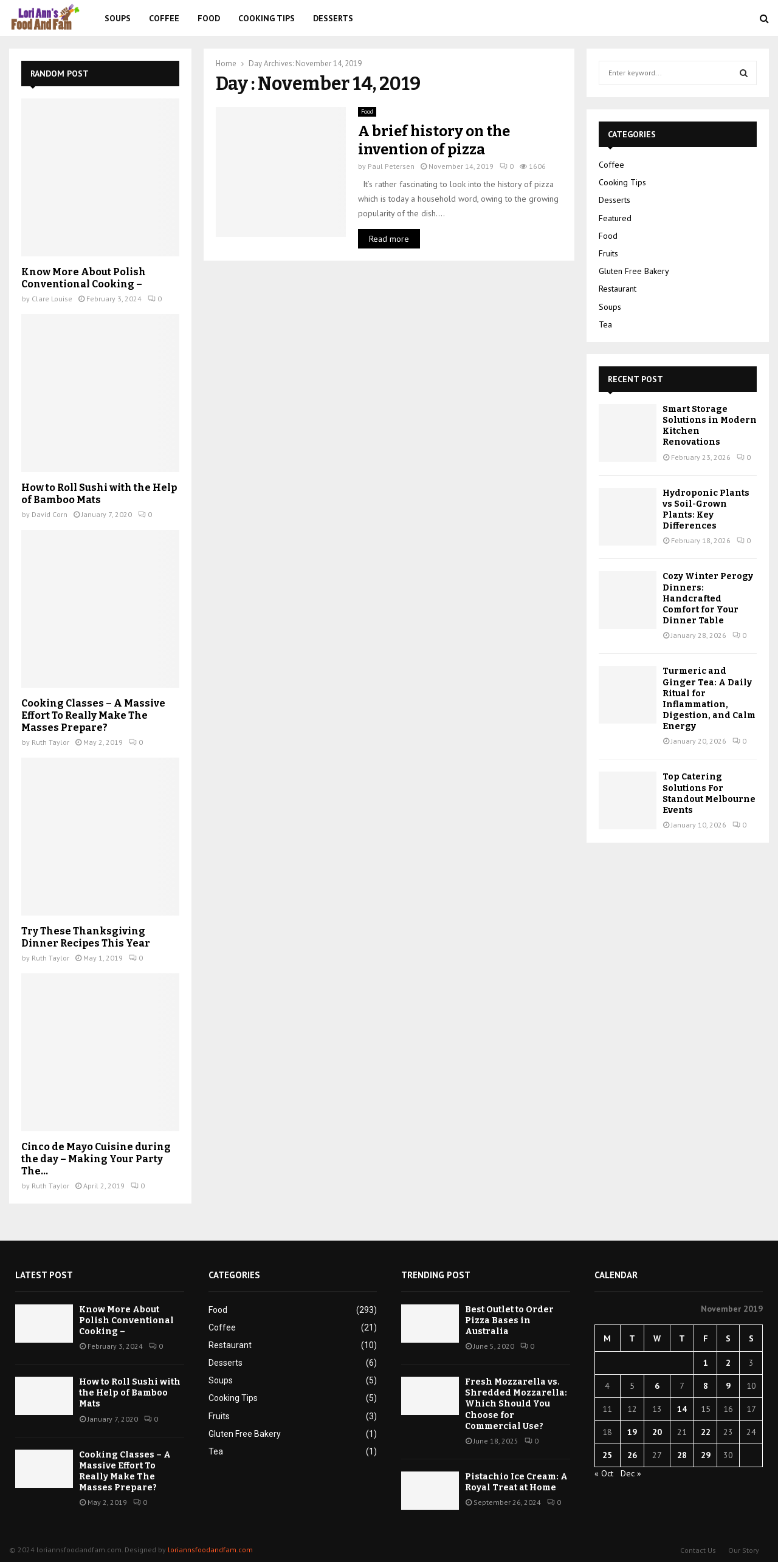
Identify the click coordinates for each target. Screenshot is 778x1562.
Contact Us (698, 1550)
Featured (615, 218)
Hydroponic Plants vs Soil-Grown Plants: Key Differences (706, 510)
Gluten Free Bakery (634, 270)
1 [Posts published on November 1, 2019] (705, 1362)
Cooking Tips (266, 18)
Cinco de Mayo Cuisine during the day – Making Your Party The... (96, 1159)
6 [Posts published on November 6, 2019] (657, 1385)
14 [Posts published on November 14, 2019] (682, 1408)
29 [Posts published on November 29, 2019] (706, 1455)
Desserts (333, 18)
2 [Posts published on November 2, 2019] (728, 1362)
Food (209, 18)
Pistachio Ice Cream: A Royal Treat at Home (516, 1482)
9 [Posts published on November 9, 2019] (728, 1385)
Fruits (608, 253)
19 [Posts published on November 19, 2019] (632, 1432)
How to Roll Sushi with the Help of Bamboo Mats (99, 493)
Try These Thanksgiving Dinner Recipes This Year (85, 937)
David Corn (49, 514)
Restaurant (617, 288)
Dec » (631, 1473)
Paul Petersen (391, 166)
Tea (605, 324)
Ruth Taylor (50, 742)
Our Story (743, 1550)
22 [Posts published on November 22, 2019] (706, 1432)
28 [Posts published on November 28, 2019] (682, 1455)
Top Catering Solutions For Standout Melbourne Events (709, 793)
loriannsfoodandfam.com (210, 1549)
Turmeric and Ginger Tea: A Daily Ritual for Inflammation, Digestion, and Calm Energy (709, 698)
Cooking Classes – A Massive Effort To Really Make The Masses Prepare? (93, 715)
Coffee (164, 18)
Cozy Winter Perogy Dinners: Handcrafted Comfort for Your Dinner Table (708, 598)
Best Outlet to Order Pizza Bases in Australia (509, 1320)
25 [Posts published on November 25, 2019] (607, 1455)
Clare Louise (52, 298)
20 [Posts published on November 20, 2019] (657, 1432)
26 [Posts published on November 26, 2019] (632, 1455)
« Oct (603, 1473)
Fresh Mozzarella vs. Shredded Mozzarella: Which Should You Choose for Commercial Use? (516, 1404)
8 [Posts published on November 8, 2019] (705, 1385)
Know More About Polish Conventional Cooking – (83, 278)
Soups (118, 18)
